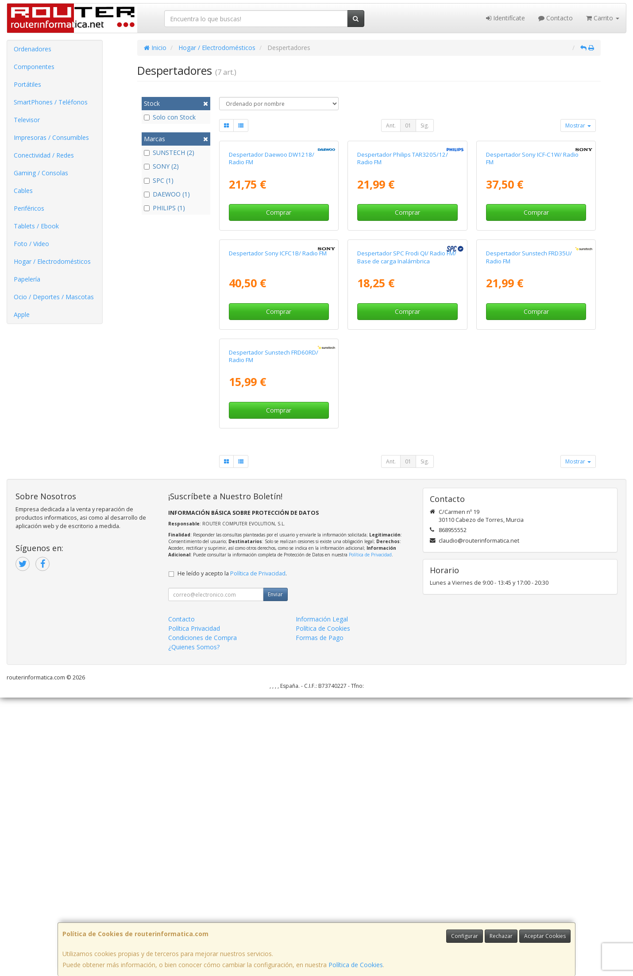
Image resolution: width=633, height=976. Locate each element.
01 (408, 125)
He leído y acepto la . (232, 852)
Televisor (27, 120)
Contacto (555, 18)
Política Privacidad (194, 907)
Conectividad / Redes (44, 155)
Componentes (34, 66)
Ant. (391, 125)
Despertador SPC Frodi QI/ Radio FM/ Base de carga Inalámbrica (406, 442)
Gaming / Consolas (41, 173)
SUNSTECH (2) (169, 152)
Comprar (278, 305)
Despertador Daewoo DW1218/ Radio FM (271, 250)
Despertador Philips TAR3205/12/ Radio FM (402, 250)
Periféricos (29, 208)
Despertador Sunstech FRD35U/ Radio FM (529, 442)
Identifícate (505, 18)
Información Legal (322, 897)
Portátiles (27, 84)
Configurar (464, 936)
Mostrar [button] (578, 125)
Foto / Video (31, 243)
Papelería (27, 279)
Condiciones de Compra (202, 916)
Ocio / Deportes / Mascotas (54, 297)
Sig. (425, 125)
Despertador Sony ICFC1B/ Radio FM (278, 439)
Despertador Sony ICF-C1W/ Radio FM (532, 250)
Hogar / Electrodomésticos (52, 261)
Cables (23, 190)
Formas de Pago (320, 916)
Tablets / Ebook (36, 226)
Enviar (275, 872)
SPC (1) (159, 180)
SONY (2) (161, 166)
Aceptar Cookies (545, 936)
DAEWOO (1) (167, 194)
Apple (22, 314)
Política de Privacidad (370, 833)
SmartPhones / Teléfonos (51, 102)
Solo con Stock (170, 117)
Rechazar (501, 936)
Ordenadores (32, 49)
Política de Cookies (355, 965)
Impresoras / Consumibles (51, 137)
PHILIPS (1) (164, 208)
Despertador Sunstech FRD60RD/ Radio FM (273, 634)
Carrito (602, 18)
